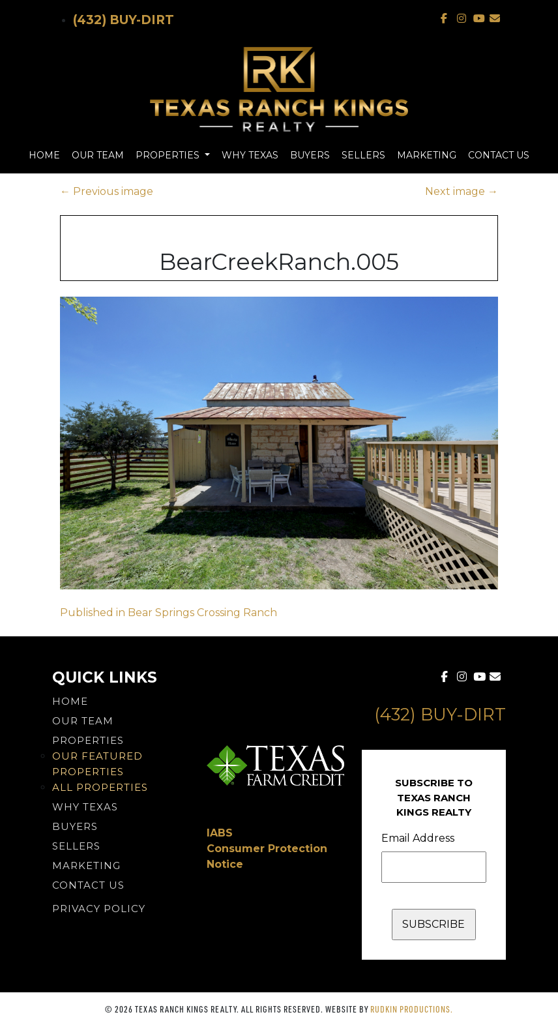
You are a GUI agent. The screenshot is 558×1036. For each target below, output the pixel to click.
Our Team (98, 155)
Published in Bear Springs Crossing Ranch (168, 612)
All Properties (100, 787)
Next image (461, 191)
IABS (220, 833)
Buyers (310, 155)
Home (44, 155)
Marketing (426, 155)
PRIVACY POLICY (98, 908)
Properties (169, 155)
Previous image (106, 191)
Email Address (417, 838)
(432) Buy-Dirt (123, 19)
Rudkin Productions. (411, 1009)
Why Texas (250, 155)
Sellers (363, 155)
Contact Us (498, 155)
